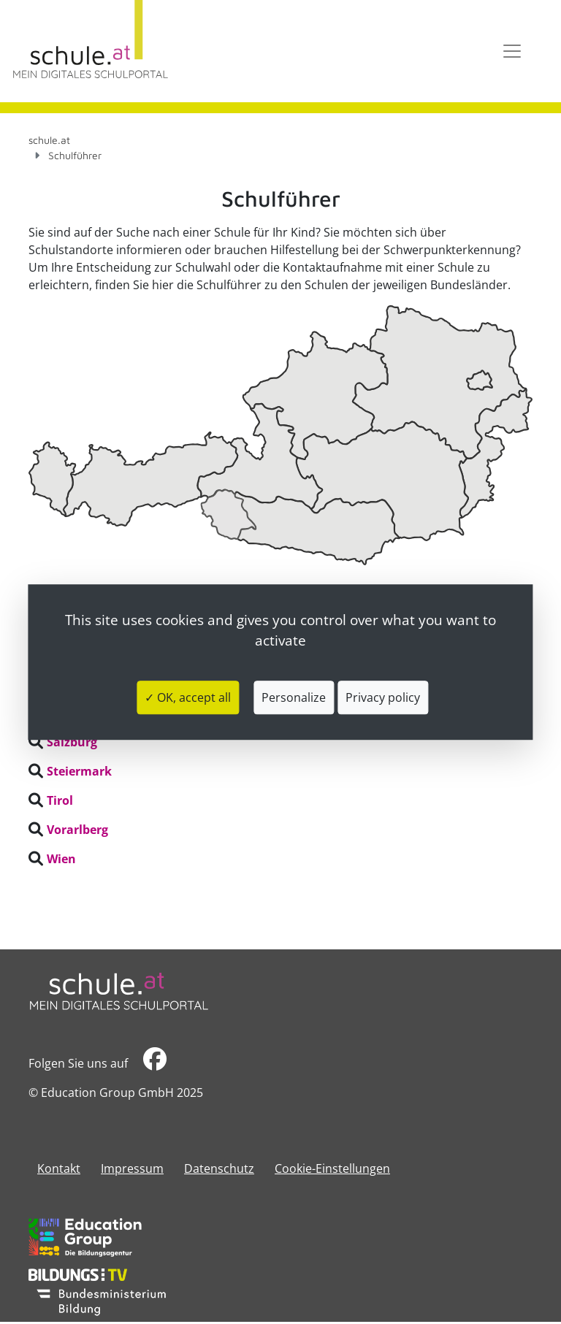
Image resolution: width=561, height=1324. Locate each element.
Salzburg (72, 742)
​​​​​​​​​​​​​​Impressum (132, 1168)
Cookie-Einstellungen (332, 1168)
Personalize (294, 697)
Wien (61, 859)
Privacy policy (383, 697)
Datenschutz (219, 1168)
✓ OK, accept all (188, 697)
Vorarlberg (77, 830)
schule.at (49, 140)
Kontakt (58, 1168)
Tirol (60, 800)
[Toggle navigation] (512, 51)
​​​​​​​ (155, 1063)
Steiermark (79, 771)
